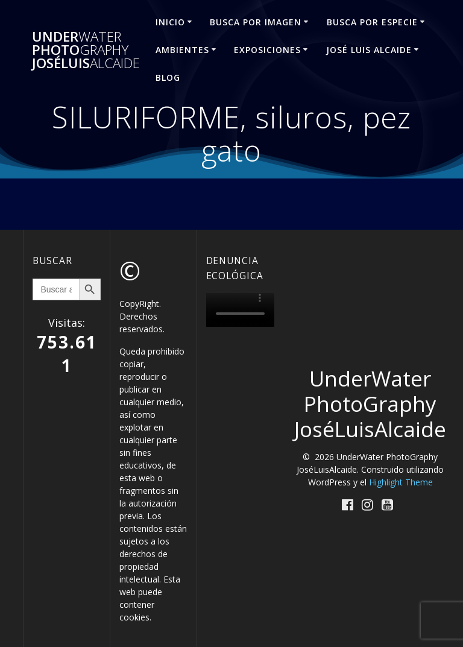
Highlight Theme (401, 482)
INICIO (170, 22)
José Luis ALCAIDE (369, 49)
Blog (168, 77)
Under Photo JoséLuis (86, 50)
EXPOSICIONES (267, 49)
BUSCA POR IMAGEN (255, 22)
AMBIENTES (182, 49)
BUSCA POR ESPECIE (372, 22)
